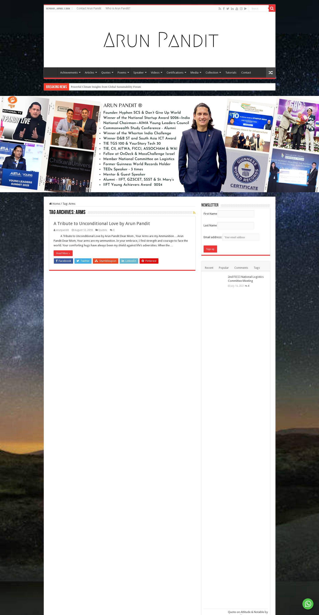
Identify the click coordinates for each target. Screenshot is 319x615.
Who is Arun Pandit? (118, 8)
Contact (246, 72)
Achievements (69, 72)
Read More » (63, 253)
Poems (122, 72)
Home (52, 72)
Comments (241, 267)
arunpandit (62, 230)
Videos (155, 72)
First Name (210, 213)
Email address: (231, 237)
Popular (224, 267)
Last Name (210, 225)
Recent (209, 267)
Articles (89, 72)
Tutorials (230, 72)
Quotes (106, 72)
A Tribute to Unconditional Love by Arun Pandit (102, 223)
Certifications (175, 72)
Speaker (138, 72)
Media (194, 72)
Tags (257, 267)
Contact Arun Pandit (89, 8)
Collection (212, 72)
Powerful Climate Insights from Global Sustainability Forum (106, 86)
